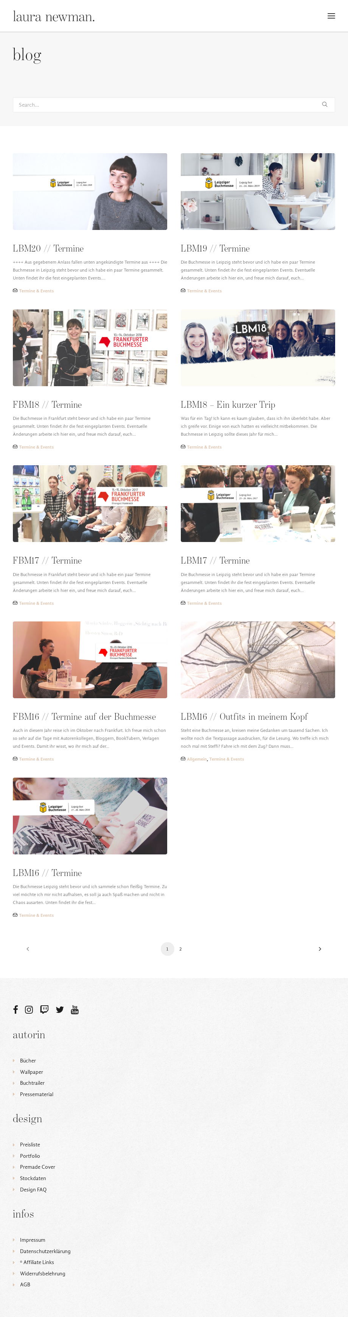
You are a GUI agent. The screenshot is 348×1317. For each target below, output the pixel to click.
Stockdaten (33, 1178)
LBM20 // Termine (48, 249)
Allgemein (197, 759)
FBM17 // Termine (47, 561)
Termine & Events (36, 291)
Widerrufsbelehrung (42, 1273)
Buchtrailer (32, 1083)
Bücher (28, 1061)
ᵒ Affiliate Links (37, 1262)
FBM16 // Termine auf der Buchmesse (84, 717)
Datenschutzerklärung (45, 1251)
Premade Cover (37, 1167)
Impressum (32, 1240)
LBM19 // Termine (215, 249)
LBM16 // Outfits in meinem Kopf (244, 717)
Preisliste (30, 1145)
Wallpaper (31, 1072)
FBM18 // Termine (47, 405)
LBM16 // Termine (47, 873)
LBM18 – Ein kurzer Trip (228, 405)
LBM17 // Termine (215, 561)
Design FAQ (33, 1190)
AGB (25, 1284)
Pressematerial (36, 1094)
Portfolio (30, 1156)
